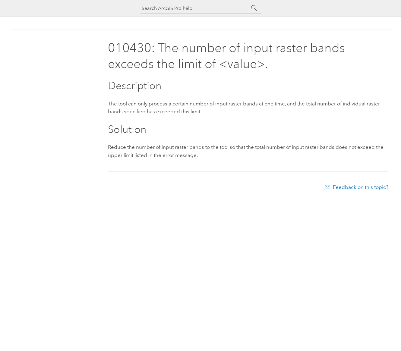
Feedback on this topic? (360, 187)
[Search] (254, 8)
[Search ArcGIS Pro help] (194, 8)
